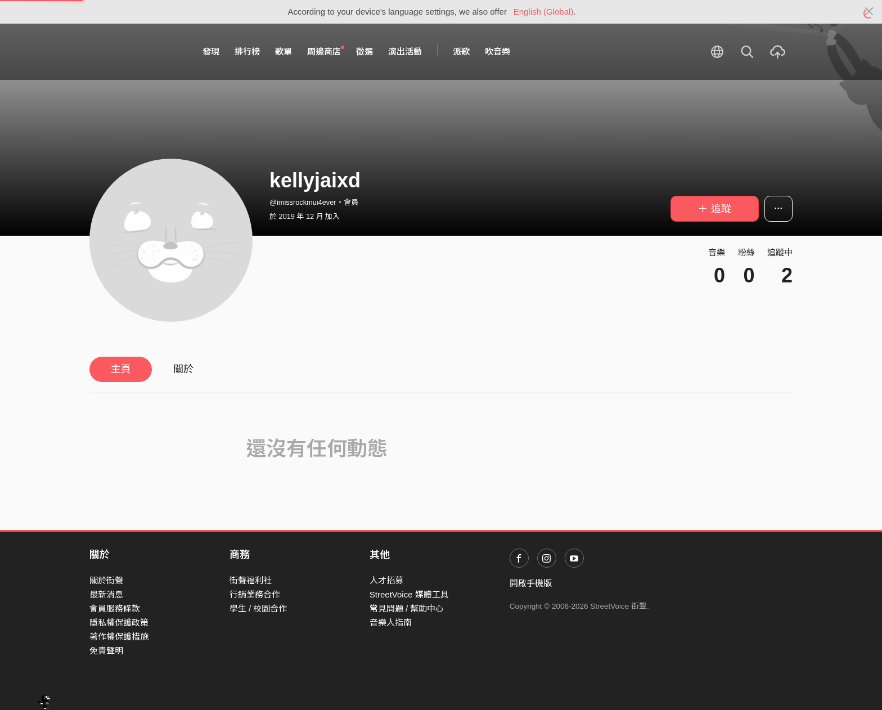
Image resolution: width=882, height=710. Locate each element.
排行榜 (247, 51)
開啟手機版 (531, 583)
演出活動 (405, 51)
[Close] (869, 12)
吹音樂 (497, 51)
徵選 (364, 51)
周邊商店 (325, 51)
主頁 (121, 369)
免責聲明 (106, 650)
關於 (183, 369)
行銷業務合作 (255, 594)
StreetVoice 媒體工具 (409, 594)
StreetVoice (135, 51)
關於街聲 (106, 580)
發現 (210, 51)
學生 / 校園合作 (258, 608)
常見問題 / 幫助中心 (407, 608)
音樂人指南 (391, 622)
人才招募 (386, 580)
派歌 (461, 51)
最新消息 (106, 594)
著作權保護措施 (118, 636)
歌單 (283, 51)
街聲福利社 (251, 580)
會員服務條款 (114, 608)
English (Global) (544, 11)
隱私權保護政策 (118, 622)
